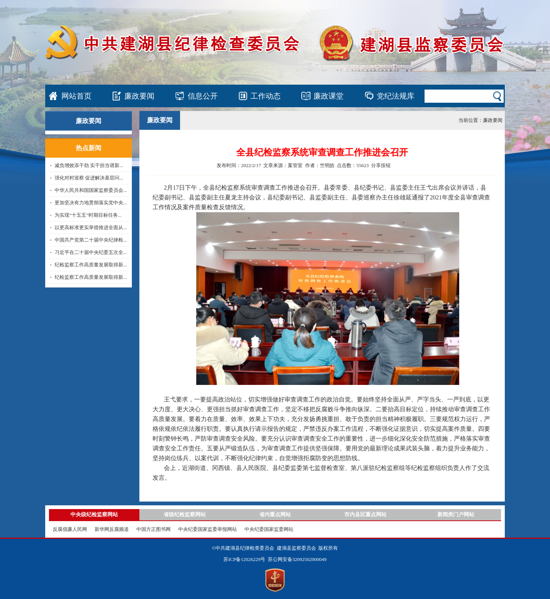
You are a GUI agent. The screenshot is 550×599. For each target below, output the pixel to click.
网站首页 (76, 96)
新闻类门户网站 (455, 514)
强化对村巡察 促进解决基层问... (89, 178)
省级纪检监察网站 (184, 514)
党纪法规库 (395, 96)
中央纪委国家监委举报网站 (207, 529)
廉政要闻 (139, 96)
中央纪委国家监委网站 (268, 529)
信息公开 (203, 96)
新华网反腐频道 (112, 529)
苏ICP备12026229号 (244, 559)
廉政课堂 (328, 96)
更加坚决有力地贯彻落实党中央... (91, 202)
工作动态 (266, 96)
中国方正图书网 (153, 529)
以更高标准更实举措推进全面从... (91, 227)
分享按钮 (381, 165)
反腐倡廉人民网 (70, 529)
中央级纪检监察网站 (94, 514)
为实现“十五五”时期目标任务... (88, 215)
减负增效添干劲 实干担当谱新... (89, 165)
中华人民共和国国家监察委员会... (91, 190)
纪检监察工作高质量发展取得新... (91, 265)
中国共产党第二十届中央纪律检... (91, 240)
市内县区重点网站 (365, 514)
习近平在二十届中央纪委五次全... (91, 252)
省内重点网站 (275, 514)
